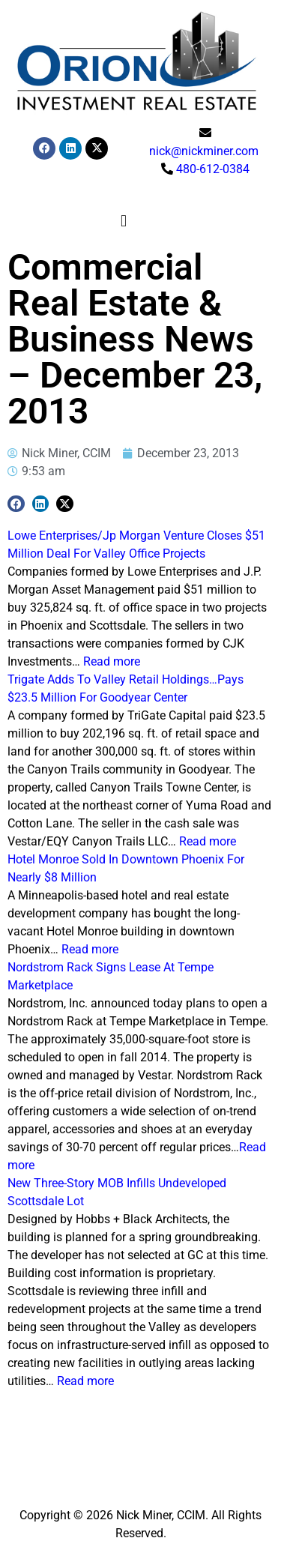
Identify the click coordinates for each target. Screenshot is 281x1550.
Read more (111, 661)
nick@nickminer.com (204, 151)
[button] (123, 221)
